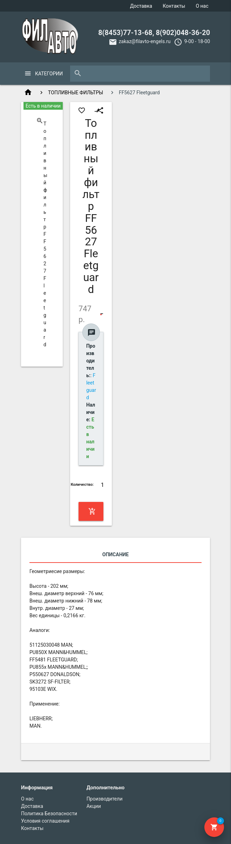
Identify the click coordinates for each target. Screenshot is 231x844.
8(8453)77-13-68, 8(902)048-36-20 (154, 33)
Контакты (174, 6)
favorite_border (82, 110)
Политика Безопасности (49, 813)
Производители (105, 799)
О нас (202, 6)
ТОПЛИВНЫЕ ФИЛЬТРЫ (75, 92)
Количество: (82, 484)
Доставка (141, 6)
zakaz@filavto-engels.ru (145, 41)
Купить (92, 511)
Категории (49, 73)
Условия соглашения (45, 821)
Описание (115, 554)
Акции (94, 806)
